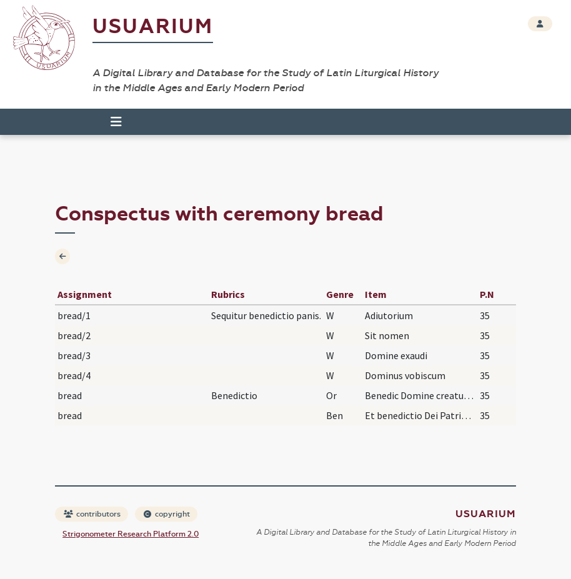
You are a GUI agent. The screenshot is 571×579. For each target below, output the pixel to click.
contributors (92, 514)
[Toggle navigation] (116, 122)
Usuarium (152, 26)
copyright (167, 514)
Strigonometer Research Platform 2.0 (130, 534)
